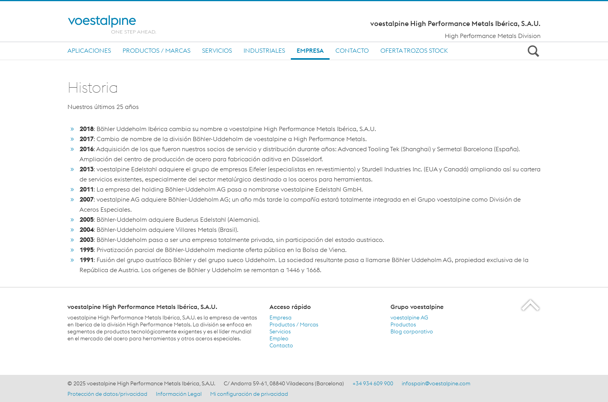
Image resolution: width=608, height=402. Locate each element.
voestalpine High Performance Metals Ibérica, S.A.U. (455, 24)
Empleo (278, 338)
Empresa (310, 50)
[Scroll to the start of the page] (531, 304)
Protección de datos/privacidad (107, 393)
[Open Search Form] (532, 50)
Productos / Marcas (156, 50)
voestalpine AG (409, 317)
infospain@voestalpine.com (436, 383)
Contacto (352, 50)
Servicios (217, 50)
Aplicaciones (89, 50)
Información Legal (179, 393)
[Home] (120, 24)
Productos (403, 324)
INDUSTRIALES (264, 50)
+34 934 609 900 (372, 383)
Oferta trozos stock (414, 50)
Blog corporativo (411, 331)
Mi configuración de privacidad (249, 393)
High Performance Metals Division (493, 36)
